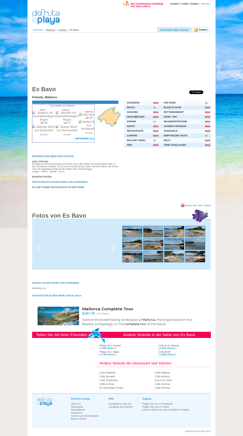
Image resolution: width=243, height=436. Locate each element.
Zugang (146, 398)
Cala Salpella (107, 372)
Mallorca (50, 30)
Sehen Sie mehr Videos (198, 205)
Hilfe (111, 398)
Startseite (38, 30)
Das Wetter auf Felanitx (62, 106)
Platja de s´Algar (109, 351)
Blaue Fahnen (78, 418)
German (205, 3)
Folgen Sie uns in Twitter (155, 406)
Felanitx (62, 30)
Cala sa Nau (106, 383)
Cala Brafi (164, 351)
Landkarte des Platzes (121, 406)
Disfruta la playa (80, 398)
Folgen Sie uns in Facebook (157, 403)
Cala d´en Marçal (169, 345)
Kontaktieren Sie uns (120, 403)
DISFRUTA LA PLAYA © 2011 (198, 431)
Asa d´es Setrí (163, 380)
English (194, 3)
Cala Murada (107, 376)
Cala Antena (162, 376)
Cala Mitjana (162, 372)
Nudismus (76, 412)
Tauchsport (77, 406)
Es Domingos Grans (111, 387)
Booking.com (39, 288)
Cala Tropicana (108, 380)
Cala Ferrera (162, 387)
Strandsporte (78, 409)
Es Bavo (74, 30)
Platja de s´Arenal (110, 345)
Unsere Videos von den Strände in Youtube (165, 409)
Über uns (76, 403)
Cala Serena (162, 383)
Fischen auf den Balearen (85, 416)
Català (184, 3)
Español (174, 3)
